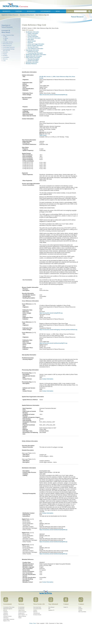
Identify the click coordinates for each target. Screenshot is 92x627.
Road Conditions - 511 (22, 614)
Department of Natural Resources (10, 15)
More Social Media (82, 611)
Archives (35, 610)
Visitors (18, 11)
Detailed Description (33, 60)
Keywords (30, 42)
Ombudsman (5, 617)
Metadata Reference (31, 63)
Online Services (21, 610)
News (58, 11)
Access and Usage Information (36, 44)
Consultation (6, 57)
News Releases (51, 607)
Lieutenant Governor (7, 616)
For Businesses (21, 608)
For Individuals (21, 607)
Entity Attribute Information (33, 57)
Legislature (5, 611)
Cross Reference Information (35, 48)
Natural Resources (77, 17)
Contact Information (33, 36)
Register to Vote (6, 620)
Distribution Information (32, 62)
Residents (6, 11)
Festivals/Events (36, 613)
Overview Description (33, 59)
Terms (34, 623)
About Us (5, 59)
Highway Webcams (22, 616)
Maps (6, 36)
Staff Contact (42, 135)
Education (5, 52)
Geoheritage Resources (9, 47)
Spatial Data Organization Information (36, 54)
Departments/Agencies (7, 608)
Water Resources (7, 45)
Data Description (32, 35)
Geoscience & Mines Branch (27, 15)
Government (45, 11)
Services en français (22, 611)
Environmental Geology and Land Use (8, 49)
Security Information (33, 47)
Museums (35, 611)
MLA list (5, 610)
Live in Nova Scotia (37, 608)
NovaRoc (5, 55)
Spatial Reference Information (34, 56)
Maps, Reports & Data (8, 35)
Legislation (5, 613)
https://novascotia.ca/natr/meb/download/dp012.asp (53, 343)
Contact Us (65, 607)
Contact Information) (47, 379)
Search (70, 11)
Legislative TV (51, 610)
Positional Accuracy (33, 51)
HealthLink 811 (21, 613)
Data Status (31, 39)
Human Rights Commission (8, 619)
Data (6, 40)
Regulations (5, 614)
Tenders (19, 617)
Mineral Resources (7, 43)
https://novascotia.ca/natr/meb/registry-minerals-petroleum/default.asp (58, 329)
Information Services (8, 42)
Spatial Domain (32, 41)
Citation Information (33, 33)
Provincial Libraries (37, 614)
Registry (5, 53)
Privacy (31, 623)
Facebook (80, 608)
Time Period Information (34, 38)
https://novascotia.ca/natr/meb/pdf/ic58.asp (51, 313)
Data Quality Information (32, 50)
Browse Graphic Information (35, 45)
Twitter (79, 607)
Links (4, 60)
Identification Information (32, 32)
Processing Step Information (35, 53)
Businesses (31, 11)
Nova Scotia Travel (37, 607)
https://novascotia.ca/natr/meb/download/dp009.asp (53, 94)
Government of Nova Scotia (8, 607)
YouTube (80, 610)
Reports (6, 38)
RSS (49, 608)
